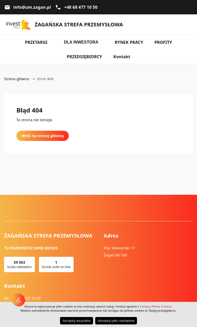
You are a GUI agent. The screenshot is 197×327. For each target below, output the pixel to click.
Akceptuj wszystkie (77, 321)
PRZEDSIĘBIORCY (84, 56)
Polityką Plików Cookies (156, 306)
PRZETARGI (36, 42)
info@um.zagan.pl (32, 7)
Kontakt (121, 56)
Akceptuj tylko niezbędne (116, 321)
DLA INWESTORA (81, 42)
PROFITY (163, 42)
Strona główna (16, 78)
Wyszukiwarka (189, 25)
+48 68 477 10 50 (80, 7)
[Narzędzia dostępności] (18, 300)
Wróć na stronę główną (43, 135)
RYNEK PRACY (129, 42)
